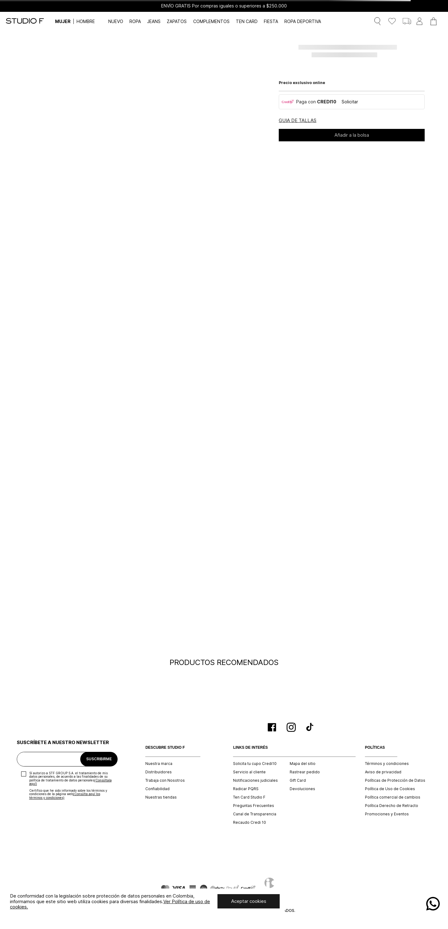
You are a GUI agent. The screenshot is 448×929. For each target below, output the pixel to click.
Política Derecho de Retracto (391, 806)
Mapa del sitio (302, 764)
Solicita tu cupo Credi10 (255, 764)
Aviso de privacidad (383, 772)
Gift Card (298, 780)
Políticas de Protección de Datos (395, 780)
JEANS (154, 21)
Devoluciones (302, 789)
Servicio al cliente (249, 772)
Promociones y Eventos (387, 814)
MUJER (63, 21)
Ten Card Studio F (249, 797)
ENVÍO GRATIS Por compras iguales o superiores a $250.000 (224, 5)
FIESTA (271, 21)
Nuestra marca (158, 764)
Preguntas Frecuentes (253, 806)
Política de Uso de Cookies (390, 789)
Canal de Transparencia (254, 814)
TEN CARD (247, 21)
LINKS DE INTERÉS (250, 748)
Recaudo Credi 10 (249, 822)
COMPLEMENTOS (211, 21)
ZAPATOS (177, 21)
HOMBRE (86, 21)
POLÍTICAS (375, 748)
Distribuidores (158, 772)
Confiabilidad (157, 789)
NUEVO (115, 21)
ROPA (135, 21)
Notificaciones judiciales (255, 780)
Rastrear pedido (305, 772)
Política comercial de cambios (392, 797)
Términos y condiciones (387, 764)
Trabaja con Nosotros (165, 780)
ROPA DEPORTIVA (302, 21)
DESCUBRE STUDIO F (165, 748)
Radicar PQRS (246, 789)
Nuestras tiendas (161, 797)
